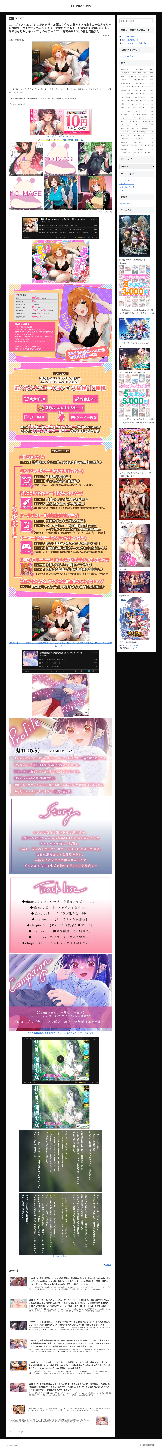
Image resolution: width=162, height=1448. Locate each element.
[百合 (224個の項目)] (125, 128)
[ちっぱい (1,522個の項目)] (148, 76)
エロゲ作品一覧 (128, 37)
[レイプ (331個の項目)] (146, 111)
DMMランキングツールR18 (129, 645)
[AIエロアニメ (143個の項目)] (145, 135)
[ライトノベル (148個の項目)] (128, 135)
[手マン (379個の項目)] (148, 107)
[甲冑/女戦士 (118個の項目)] (128, 149)
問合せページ (125, 203)
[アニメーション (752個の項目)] (146, 93)
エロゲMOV (124, 180)
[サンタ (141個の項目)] (146, 138)
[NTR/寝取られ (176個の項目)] (145, 132)
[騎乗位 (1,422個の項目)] (145, 79)
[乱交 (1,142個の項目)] (136, 86)
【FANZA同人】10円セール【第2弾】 (61, 123)
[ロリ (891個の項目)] (134, 93)
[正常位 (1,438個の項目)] (128, 79)
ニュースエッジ (125, 190)
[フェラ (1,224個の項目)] (125, 86)
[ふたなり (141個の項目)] (128, 142)
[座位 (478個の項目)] (124, 104)
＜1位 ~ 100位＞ (126, 56)
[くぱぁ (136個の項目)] (146, 142)
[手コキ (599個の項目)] (125, 100)
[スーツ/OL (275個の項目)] (126, 121)
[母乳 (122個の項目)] (149, 145)
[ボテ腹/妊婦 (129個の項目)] (126, 145)
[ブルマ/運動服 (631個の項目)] (129, 97)
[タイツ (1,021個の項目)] (146, 90)
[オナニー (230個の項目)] (146, 125)
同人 (12, 18)
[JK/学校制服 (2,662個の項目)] (128, 73)
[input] (136, 21)
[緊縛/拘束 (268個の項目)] (148, 121)
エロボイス (20, 18)
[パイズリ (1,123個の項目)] (148, 86)
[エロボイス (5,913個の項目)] (129, 69)
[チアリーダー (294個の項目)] (128, 118)
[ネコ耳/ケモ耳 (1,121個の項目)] (129, 90)
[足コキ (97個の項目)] (149, 152)
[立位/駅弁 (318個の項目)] (127, 114)
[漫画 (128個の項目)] (139, 145)
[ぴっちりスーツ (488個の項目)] (146, 100)
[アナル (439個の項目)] (125, 107)
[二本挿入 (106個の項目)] (125, 152)
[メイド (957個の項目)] (125, 93)
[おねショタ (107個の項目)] (145, 149)
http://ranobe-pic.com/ (73, 140)
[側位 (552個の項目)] (134, 100)
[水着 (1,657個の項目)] (125, 76)
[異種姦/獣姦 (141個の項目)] (129, 138)
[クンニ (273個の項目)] (137, 121)
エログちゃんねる (126, 187)
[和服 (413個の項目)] (137, 107)
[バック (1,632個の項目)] (135, 76)
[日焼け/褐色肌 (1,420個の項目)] (129, 83)
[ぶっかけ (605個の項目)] (146, 97)
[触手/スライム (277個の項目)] (145, 118)
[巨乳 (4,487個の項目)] (146, 69)
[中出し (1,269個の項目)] (146, 83)
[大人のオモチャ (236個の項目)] (129, 125)
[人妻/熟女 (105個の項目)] (138, 152)
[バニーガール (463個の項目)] (146, 104)
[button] (152, 21)
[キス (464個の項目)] (134, 104)
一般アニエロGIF (126, 184)
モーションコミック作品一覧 (134, 43)
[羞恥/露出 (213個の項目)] (147, 128)
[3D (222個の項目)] (135, 128)
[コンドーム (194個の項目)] (128, 132)
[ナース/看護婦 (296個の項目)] (145, 114)
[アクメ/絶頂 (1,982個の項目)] (145, 73)
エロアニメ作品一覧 (130, 40)
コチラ (135, 648)
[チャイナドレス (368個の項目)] (129, 111)
